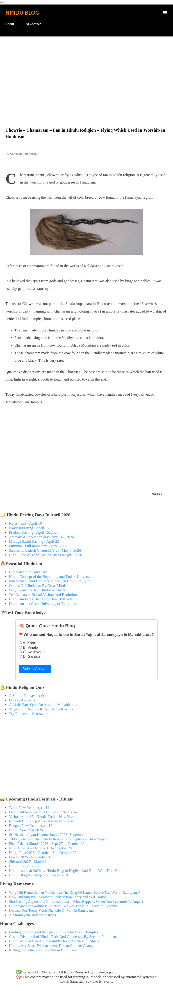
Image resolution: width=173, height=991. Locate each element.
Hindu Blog (22, 12)
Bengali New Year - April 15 (30, 825)
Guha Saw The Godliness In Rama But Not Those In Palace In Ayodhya (63, 906)
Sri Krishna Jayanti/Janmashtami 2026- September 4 (49, 834)
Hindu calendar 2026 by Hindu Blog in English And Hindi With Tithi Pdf (64, 871)
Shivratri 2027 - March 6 (28, 861)
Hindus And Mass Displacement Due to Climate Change (51, 945)
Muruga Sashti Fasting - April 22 (34, 541)
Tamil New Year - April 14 (29, 807)
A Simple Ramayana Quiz (28, 696)
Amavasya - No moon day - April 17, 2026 (41, 537)
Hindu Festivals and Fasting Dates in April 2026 (45, 555)
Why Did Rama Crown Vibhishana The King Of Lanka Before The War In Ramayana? (74, 892)
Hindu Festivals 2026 (25, 866)
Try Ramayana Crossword (29, 714)
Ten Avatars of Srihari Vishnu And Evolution (43, 594)
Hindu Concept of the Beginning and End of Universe (50, 576)
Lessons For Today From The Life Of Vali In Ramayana (51, 910)
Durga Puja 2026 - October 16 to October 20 (42, 852)
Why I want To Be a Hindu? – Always (38, 590)
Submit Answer (35, 669)
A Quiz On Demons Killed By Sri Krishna (41, 709)
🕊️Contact (33, 24)
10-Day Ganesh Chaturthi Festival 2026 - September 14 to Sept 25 (59, 839)
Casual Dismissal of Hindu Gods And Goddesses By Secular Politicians (63, 936)
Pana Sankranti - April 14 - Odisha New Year (43, 812)
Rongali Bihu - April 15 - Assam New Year (41, 821)
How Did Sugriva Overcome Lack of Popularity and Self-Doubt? (58, 897)
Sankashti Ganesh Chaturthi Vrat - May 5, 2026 (45, 550)
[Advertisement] (86, 72)
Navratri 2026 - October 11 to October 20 (40, 848)
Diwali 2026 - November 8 (29, 857)
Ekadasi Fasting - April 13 (29, 528)
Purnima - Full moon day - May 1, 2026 (39, 546)
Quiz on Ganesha (22, 700)
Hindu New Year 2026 (26, 830)
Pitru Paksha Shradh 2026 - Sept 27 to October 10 (46, 843)
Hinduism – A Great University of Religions (42, 603)
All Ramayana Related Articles (32, 915)
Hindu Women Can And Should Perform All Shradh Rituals (54, 941)
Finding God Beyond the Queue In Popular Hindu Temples (53, 932)
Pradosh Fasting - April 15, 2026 (33, 532)
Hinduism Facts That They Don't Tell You (40, 599)
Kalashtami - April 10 (25, 523)
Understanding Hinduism (28, 572)
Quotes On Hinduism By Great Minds (37, 585)
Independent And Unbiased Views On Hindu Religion (49, 581)
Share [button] (157, 494)
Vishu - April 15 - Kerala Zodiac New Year (41, 816)
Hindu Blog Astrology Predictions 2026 (39, 875)
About (9, 24)
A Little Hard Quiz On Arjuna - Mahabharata (43, 705)
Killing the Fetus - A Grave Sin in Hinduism (42, 950)
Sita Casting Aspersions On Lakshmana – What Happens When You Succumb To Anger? (76, 901)
